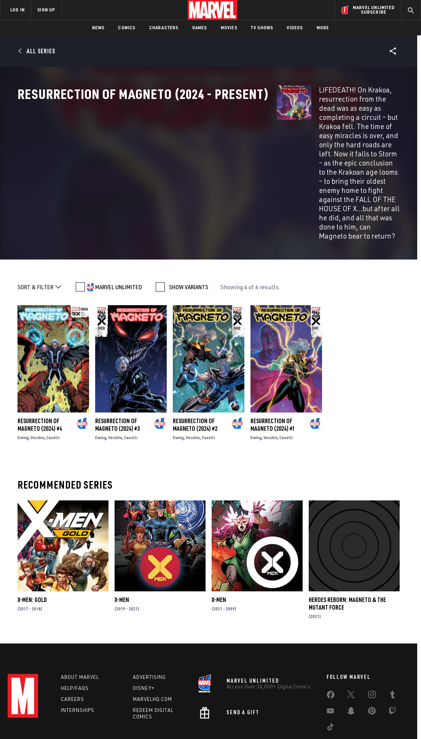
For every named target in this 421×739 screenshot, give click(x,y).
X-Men (122, 557)
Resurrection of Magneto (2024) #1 (272, 382)
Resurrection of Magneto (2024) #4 (40, 382)
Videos (295, 27)
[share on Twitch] (392, 673)
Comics (126, 27)
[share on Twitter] (351, 656)
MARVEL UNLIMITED (118, 244)
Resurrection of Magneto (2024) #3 (117, 382)
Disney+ (144, 648)
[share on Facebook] (331, 657)
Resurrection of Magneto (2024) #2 (195, 382)
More (323, 27)
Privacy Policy (66, 721)
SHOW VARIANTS (188, 244)
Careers (72, 659)
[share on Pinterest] (372, 673)
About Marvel (80, 637)
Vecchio (37, 395)
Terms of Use (31, 721)
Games (199, 27)
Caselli (53, 395)
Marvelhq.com (152, 659)
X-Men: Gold (32, 557)
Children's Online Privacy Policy (234, 721)
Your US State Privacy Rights (117, 721)
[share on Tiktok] (330, 689)
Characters (164, 27)
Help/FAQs (75, 648)
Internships (77, 670)
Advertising (149, 637)
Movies (229, 27)
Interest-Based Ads (342, 721)
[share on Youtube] (330, 673)
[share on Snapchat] (351, 673)
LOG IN (17, 10)
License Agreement (294, 721)
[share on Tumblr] (392, 656)
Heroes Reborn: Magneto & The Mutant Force (347, 561)
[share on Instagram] (372, 656)
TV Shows (262, 27)
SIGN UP (46, 10)
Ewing (23, 395)
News (98, 27)
